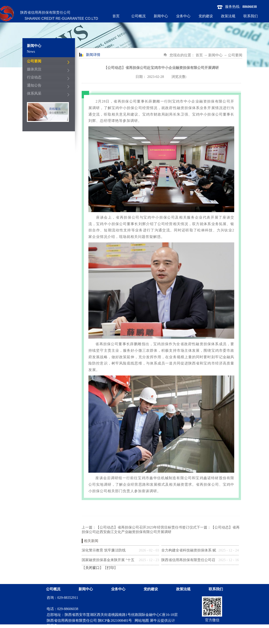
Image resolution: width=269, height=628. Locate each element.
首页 (116, 16)
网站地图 (141, 620)
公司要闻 (235, 55)
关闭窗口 (92, 568)
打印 (110, 568)
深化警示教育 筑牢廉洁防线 (104, 550)
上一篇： (139, 527)
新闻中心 (215, 55)
